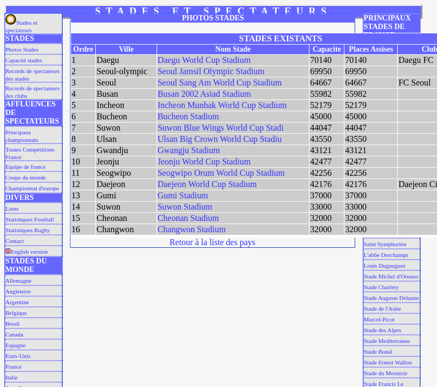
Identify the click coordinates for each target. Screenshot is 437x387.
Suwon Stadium (185, 206)
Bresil (12, 323)
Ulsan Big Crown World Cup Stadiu (220, 139)
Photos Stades (21, 49)
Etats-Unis (17, 356)
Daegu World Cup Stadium (204, 59)
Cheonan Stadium (188, 218)
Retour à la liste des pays (213, 242)
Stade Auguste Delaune (391, 298)
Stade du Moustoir (385, 373)
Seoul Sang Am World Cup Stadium (220, 82)
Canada (14, 334)
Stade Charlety (381, 287)
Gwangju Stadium (189, 150)
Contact (14, 241)
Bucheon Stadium (188, 116)
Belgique (16, 313)
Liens (11, 208)
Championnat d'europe (32, 188)
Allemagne (18, 280)
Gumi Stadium (183, 195)
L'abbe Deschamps (386, 255)
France (13, 366)
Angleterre (18, 291)
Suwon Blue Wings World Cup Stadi (221, 127)
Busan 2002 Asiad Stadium (204, 93)
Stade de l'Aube (382, 308)
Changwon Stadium (192, 229)
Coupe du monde (25, 177)
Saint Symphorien (385, 244)
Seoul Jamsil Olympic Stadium (211, 71)
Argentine (17, 302)
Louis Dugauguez (385, 265)
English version (26, 251)
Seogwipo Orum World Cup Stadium (221, 172)
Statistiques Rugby (27, 230)
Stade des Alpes (382, 330)
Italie (11, 377)
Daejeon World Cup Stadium (207, 184)
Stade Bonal (378, 351)
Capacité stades (23, 60)
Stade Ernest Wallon (388, 362)
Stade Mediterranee (387, 341)
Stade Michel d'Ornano (391, 276)
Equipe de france (25, 166)
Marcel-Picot (379, 319)
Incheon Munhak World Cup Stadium (222, 105)
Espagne (15, 345)
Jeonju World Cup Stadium (204, 161)
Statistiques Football (29, 219)
